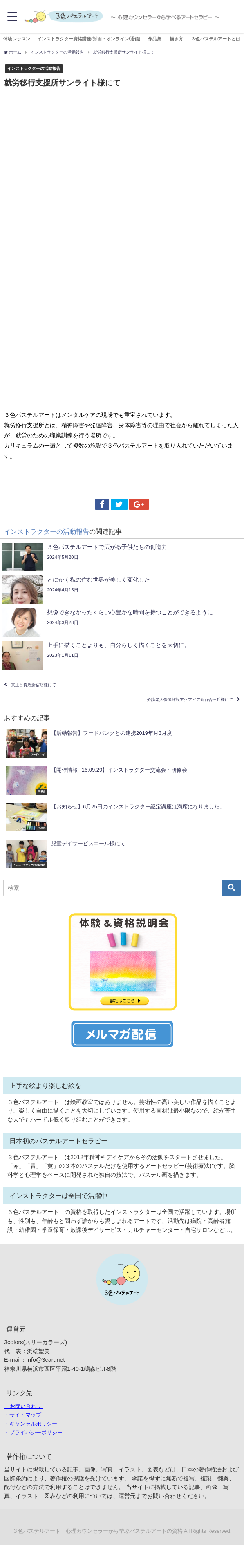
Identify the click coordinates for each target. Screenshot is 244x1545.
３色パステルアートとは (215, 38)
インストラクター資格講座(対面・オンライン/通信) (89, 38)
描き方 (176, 38)
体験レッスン (16, 38)
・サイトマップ (22, 1414)
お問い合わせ (26, 1406)
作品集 (154, 38)
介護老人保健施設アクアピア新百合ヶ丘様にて (190, 699)
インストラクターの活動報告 (33, 68)
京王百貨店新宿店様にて (33, 685)
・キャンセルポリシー (30, 1423)
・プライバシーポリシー (33, 1432)
